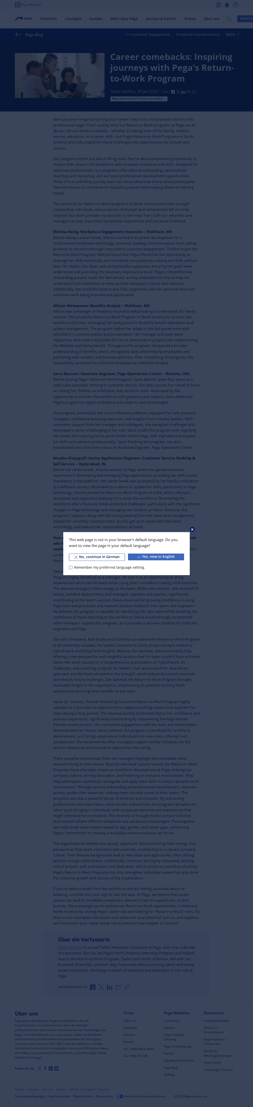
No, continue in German (97, 557)
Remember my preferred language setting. (109, 567)
